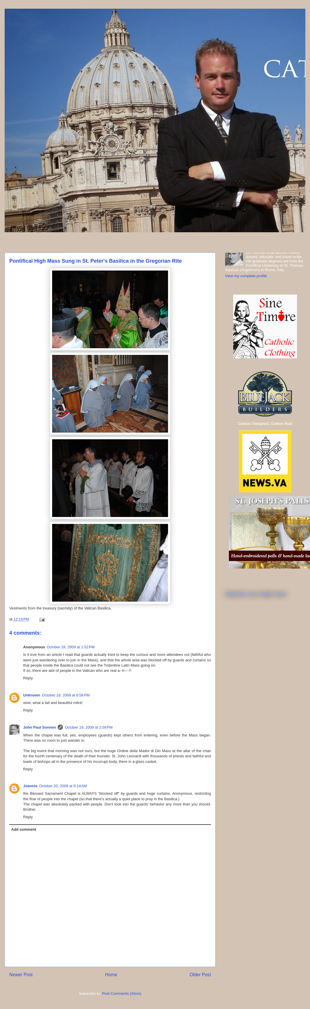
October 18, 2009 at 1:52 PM (70, 647)
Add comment (24, 829)
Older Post (200, 974)
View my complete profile (246, 276)
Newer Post (21, 974)
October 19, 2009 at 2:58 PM (88, 727)
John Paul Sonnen (39, 727)
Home (111, 974)
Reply (28, 678)
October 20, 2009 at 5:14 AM (63, 786)
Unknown (31, 695)
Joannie (30, 786)
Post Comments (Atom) (121, 993)
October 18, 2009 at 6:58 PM (66, 695)
